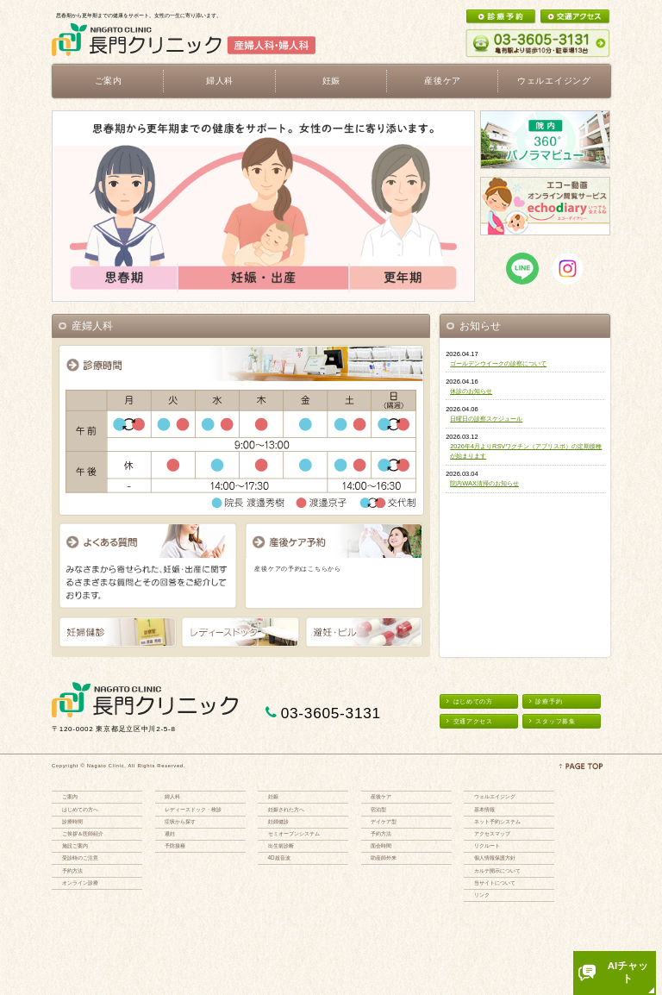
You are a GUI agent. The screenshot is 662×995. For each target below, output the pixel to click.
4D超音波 (279, 857)
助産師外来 (384, 857)
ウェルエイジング (554, 80)
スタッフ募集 (552, 721)
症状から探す (180, 821)
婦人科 (172, 796)
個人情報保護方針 (494, 857)
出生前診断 (281, 845)
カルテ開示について (497, 870)
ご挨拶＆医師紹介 (82, 833)
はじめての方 (470, 701)
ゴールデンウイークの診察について (498, 363)
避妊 (170, 833)
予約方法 (72, 870)
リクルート (487, 845)
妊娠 (273, 796)
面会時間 (381, 845)
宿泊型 (378, 809)
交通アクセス (470, 721)
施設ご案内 (75, 845)
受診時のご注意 (80, 857)
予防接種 (175, 845)
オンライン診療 (80, 882)
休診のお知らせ (471, 391)
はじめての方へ (80, 809)
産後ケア (381, 796)
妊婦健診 (278, 821)
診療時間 (72, 821)
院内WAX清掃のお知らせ (484, 483)
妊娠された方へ (286, 809)
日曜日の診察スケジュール (486, 418)
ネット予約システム (497, 821)
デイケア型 (384, 821)
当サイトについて (494, 882)
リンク (482, 895)
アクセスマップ (492, 833)
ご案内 (70, 796)
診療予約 (545, 701)
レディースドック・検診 (193, 809)
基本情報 (484, 809)
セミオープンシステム (294, 833)
